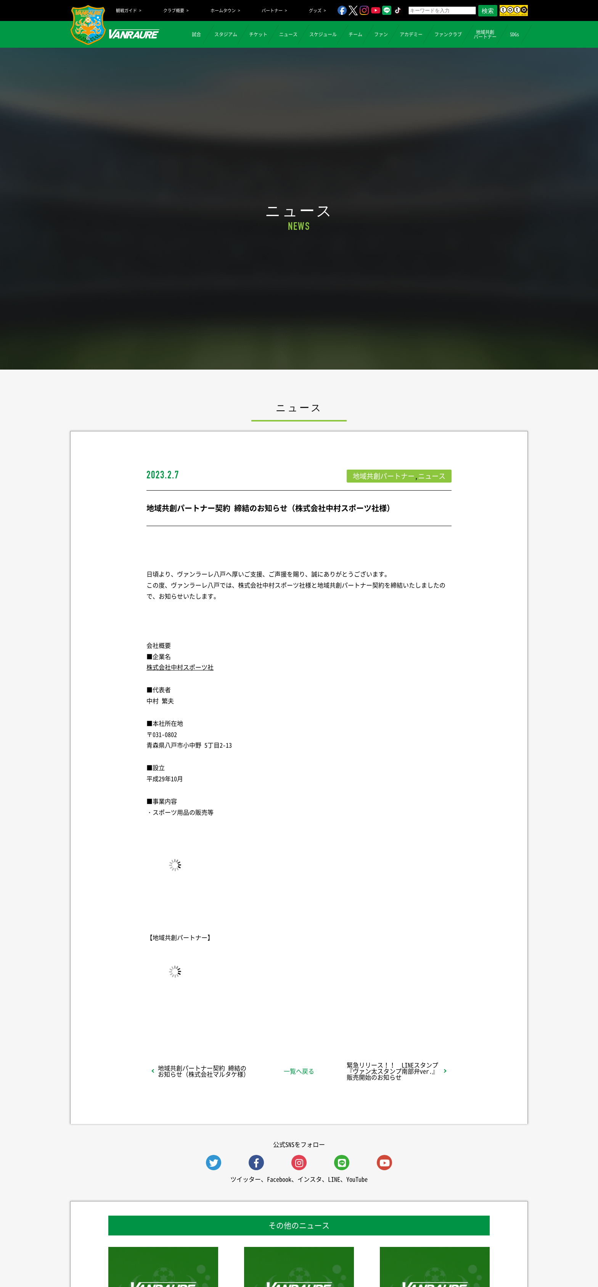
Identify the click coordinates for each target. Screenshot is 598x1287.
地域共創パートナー (485, 34)
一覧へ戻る (299, 1070)
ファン (381, 34)
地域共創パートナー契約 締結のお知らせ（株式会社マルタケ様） (203, 1071)
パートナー (272, 10)
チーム (355, 34)
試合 (196, 34)
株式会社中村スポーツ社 (180, 667)
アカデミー (411, 34)
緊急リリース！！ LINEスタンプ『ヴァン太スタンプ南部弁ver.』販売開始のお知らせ (392, 1071)
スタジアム (225, 34)
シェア (207, 1014)
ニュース (288, 34)
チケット (258, 34)
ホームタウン (223, 10)
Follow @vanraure (376, 1015)
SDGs (514, 34)
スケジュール (323, 34)
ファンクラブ (448, 34)
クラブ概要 (173, 10)
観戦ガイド (126, 10)
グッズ (315, 10)
